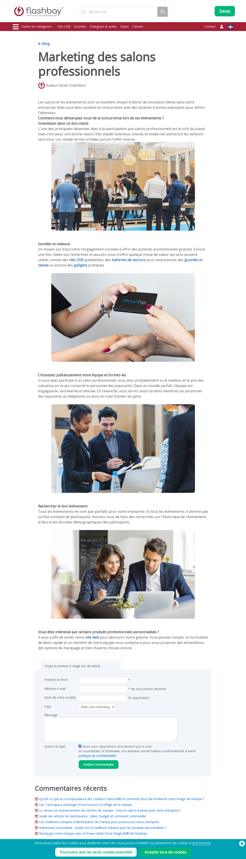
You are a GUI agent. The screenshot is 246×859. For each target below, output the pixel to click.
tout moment (201, 843)
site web (92, 637)
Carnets (137, 26)
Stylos (124, 26)
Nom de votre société (60, 697)
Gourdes (80, 26)
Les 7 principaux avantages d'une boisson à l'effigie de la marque (85, 805)
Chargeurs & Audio (103, 26)
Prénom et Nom (56, 680)
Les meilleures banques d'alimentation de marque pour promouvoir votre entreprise (99, 822)
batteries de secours (128, 259)
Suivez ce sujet (55, 746)
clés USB (76, 259)
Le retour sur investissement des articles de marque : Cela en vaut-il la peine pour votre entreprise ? (110, 810)
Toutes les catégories (32, 26)
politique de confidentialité (97, 756)
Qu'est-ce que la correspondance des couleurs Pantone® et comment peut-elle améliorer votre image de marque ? (121, 799)
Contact (209, 26)
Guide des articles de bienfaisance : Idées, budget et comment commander (92, 816)
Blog (44, 43)
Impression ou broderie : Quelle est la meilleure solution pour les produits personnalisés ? (103, 828)
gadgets (80, 265)
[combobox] (118, 12)
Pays (47, 706)
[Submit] (83, 12)
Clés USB (64, 26)
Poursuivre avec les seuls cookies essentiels (96, 852)
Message (50, 715)
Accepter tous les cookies (165, 852)
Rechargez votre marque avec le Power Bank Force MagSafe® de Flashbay (93, 833)
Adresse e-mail (55, 688)
